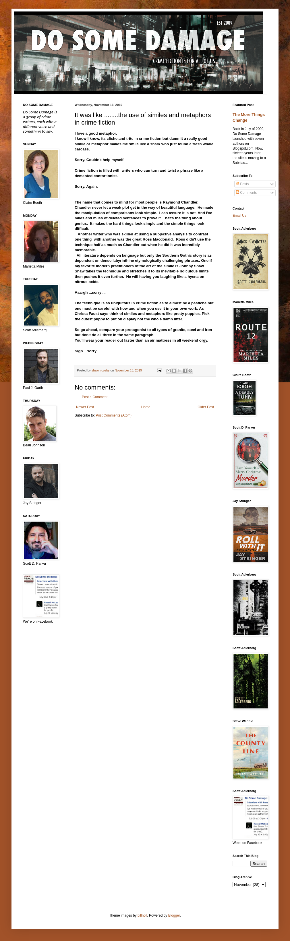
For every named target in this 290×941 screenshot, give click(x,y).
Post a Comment (94, 397)
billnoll (142, 915)
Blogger (174, 915)
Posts (242, 184)
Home (145, 407)
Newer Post (85, 407)
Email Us (239, 216)
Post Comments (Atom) (114, 415)
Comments (246, 193)
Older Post (206, 407)
